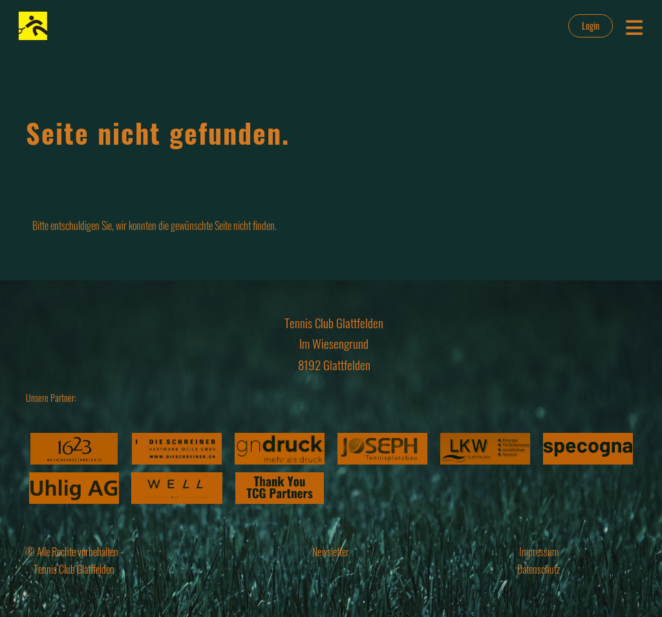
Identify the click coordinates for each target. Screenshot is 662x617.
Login (590, 25)
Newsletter (330, 551)
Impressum (539, 551)
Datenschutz (538, 569)
